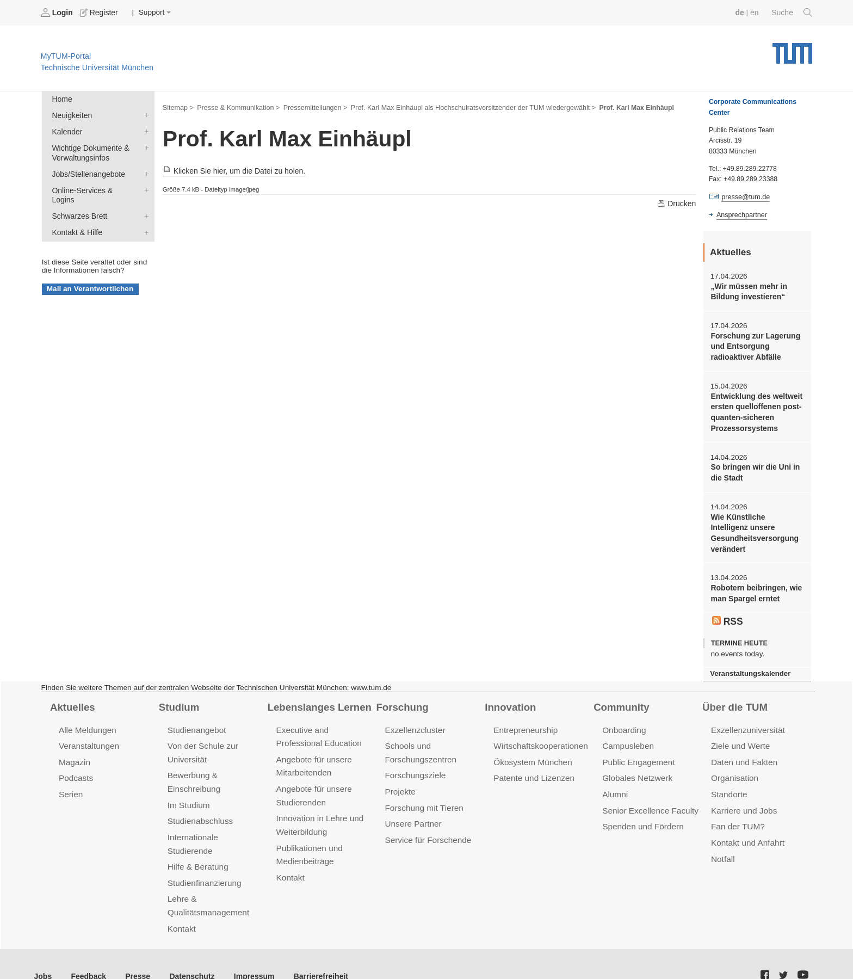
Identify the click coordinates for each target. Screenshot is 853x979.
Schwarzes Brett (144, 203)
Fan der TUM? (737, 817)
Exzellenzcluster (414, 723)
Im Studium (188, 796)
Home (61, 99)
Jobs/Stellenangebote (144, 171)
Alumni (614, 786)
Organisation (734, 770)
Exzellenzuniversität (747, 723)
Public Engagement (637, 754)
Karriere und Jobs (743, 801)
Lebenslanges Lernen (318, 700)
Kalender (144, 130)
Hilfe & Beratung (197, 843)
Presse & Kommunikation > (236, 106)
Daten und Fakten (743, 754)
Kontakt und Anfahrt (746, 833)
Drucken (677, 203)
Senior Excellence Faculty (649, 801)
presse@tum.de (745, 196)
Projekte (400, 783)
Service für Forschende (427, 830)
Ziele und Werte (739, 738)
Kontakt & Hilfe (144, 219)
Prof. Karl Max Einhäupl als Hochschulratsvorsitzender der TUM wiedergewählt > (465, 106)
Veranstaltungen (88, 738)
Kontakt (181, 903)
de (741, 12)
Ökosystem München (531, 754)
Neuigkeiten (144, 114)
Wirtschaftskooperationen (539, 738)
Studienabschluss (199, 812)
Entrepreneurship (524, 723)
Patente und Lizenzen (532, 770)
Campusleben (627, 738)
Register (99, 12)
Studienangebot (196, 723)
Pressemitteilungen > (311, 106)
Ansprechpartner (740, 214)
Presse (135, 951)
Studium (178, 700)
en (755, 12)
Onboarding (623, 723)
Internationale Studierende (215, 828)
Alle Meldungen (87, 723)
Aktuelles (72, 700)
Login (58, 12)
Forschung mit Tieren (423, 799)
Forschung (401, 700)
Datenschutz (188, 951)
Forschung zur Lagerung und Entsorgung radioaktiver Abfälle (754, 345)
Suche (792, 12)
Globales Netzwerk (636, 770)
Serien (70, 786)
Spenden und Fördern (642, 817)
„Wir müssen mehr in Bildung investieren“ (747, 290)
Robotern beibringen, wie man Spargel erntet (754, 588)
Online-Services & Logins (144, 187)
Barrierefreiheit (313, 951)
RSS (727, 614)
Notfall (722, 849)
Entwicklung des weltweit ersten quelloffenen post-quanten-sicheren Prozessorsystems (755, 410)
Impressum (248, 951)
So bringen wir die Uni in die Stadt (753, 469)
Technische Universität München (792, 49)
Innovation (509, 700)
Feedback (87, 951)
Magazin (74, 754)
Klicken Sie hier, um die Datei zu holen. (232, 171)
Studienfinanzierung (203, 859)
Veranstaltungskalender (749, 667)
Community (620, 700)
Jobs (43, 951)
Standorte (728, 786)
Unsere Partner (412, 815)
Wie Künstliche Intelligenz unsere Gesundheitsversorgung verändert (756, 529)
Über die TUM (734, 700)
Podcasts (75, 770)
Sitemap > (178, 106)
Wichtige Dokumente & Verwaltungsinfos (144, 146)
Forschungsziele (414, 767)
